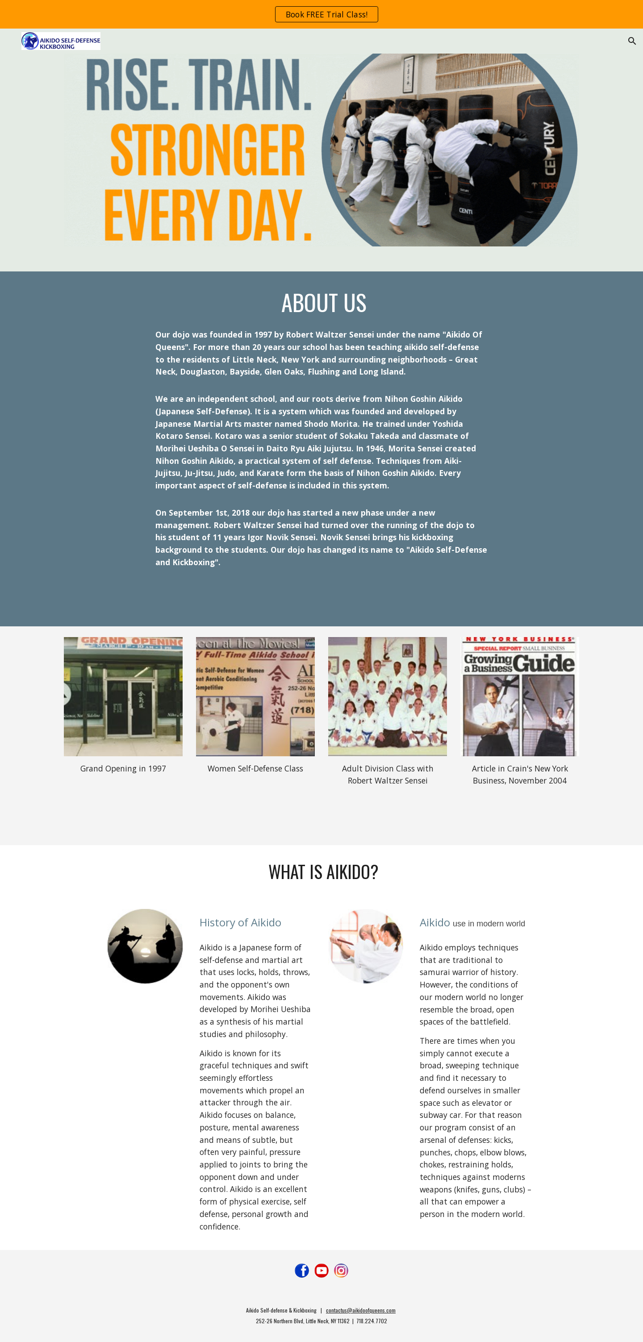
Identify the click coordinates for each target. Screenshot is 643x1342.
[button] (632, 41)
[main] (321, 302)
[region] (321, 14)
